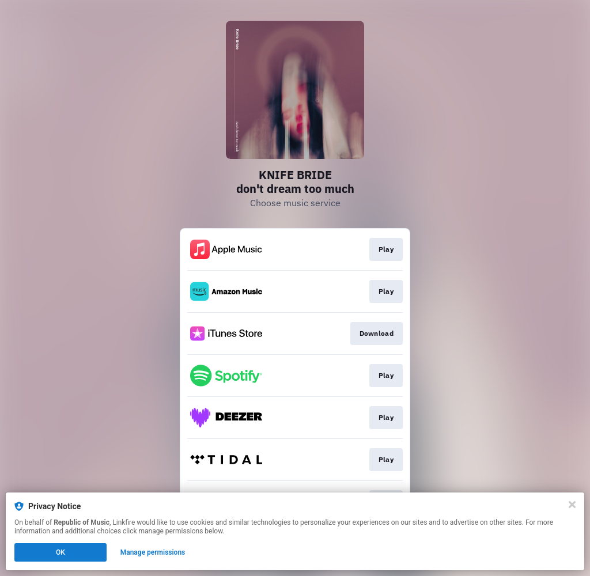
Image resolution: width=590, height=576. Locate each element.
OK (60, 552)
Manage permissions (153, 552)
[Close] (572, 504)
